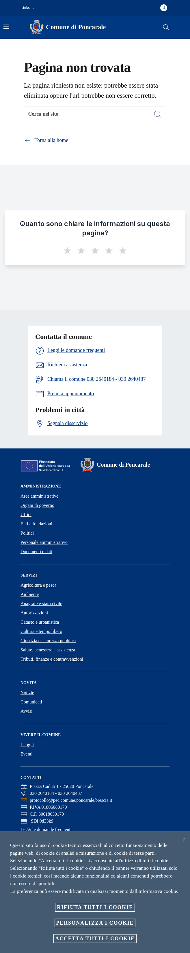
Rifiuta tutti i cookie (95, 907)
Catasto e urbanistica (40, 622)
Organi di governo (37, 505)
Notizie (27, 692)
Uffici (26, 514)
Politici (27, 533)
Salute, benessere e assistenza (48, 649)
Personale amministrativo (44, 542)
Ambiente (30, 594)
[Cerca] (166, 27)
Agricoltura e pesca (38, 585)
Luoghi (27, 744)
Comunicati (31, 701)
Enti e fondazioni (36, 523)
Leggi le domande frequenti (46, 829)
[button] (28, 8)
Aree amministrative (39, 496)
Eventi (27, 753)
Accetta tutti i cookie (95, 938)
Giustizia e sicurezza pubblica (48, 640)
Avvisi (26, 711)
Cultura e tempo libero (41, 631)
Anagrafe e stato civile (41, 603)
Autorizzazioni (34, 612)
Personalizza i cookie (95, 923)
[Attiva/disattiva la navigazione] (6, 26)
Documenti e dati (36, 551)
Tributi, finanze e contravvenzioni (52, 659)
